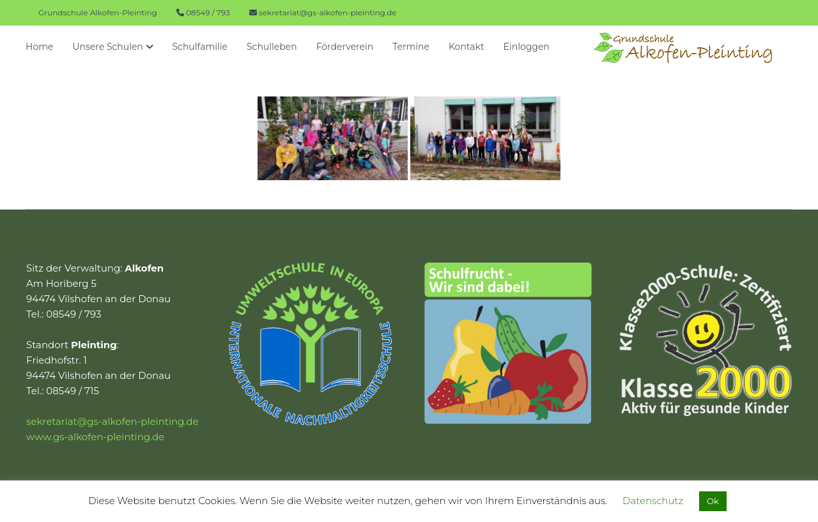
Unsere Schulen (107, 46)
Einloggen (527, 46)
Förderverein (345, 46)
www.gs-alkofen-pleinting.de (95, 437)
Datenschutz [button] (652, 501)
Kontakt (466, 46)
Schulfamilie (200, 46)
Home (39, 46)
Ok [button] (713, 501)
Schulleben (272, 46)
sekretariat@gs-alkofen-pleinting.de (328, 12)
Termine (410, 46)
